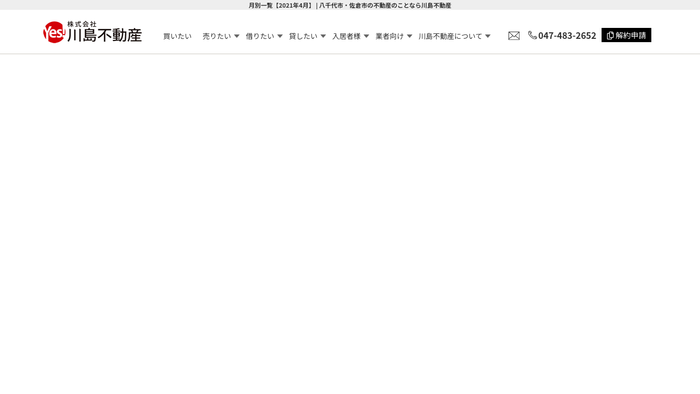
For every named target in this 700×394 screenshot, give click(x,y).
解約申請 (626, 35)
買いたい (178, 36)
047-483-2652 (567, 35)
